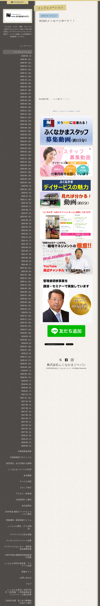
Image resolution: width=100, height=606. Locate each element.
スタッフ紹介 (25, 487)
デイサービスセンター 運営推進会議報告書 (17, 547)
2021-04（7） (26, 265)
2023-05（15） (26, 179)
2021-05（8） (26, 261)
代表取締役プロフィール (20, 457)
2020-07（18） (26, 295)
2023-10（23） (26, 162)
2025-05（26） (26, 97)
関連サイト (26, 572)
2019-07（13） (26, 330)
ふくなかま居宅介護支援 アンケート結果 (17, 564)
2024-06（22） (26, 135)
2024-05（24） (26, 138)
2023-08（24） (26, 169)
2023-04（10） (26, 182)
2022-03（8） (26, 227)
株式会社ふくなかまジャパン (66, 364)
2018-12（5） (26, 353)
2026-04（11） (26, 59)
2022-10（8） (26, 203)
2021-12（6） (26, 237)
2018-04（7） (26, 381)
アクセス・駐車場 (23, 493)
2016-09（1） (26, 442)
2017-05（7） (26, 418)
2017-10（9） (26, 401)
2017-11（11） (26, 398)
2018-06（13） (26, 374)
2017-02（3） (26, 429)
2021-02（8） (26, 271)
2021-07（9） (26, 254)
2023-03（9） (26, 186)
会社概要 (27, 475)
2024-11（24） (26, 117)
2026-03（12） (26, 63)
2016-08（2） (26, 446)
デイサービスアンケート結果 (18, 540)
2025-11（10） (26, 76)
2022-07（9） (26, 213)
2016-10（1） (26, 439)
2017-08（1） (26, 408)
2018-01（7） (26, 391)
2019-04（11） (26, 340)
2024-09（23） (26, 124)
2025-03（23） (26, 104)
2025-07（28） (26, 90)
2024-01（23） (26, 152)
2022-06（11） (26, 217)
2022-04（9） (26, 224)
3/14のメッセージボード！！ (57, 20)
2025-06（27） (26, 94)
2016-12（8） (26, 435)
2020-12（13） (26, 278)
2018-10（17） (26, 360)
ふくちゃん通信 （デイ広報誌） (19, 527)
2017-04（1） (26, 422)
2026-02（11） (26, 66)
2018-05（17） (26, 377)
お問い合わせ (25, 578)
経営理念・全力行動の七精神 (18, 463)
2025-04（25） (26, 100)
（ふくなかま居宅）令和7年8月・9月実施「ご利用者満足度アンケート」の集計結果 (18, 592)
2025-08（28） (26, 87)
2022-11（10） (26, 200)
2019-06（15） (26, 333)
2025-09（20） (26, 83)
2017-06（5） (26, 415)
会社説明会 (26, 506)
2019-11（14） (26, 319)
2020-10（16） (26, 285)
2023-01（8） (26, 193)
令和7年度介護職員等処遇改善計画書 (18, 556)
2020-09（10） (26, 288)
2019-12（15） (26, 316)
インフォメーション (22, 52)
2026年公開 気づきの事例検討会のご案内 (19, 601)
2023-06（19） (26, 176)
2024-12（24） (26, 114)
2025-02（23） (26, 107)
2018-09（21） (26, 364)
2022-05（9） (26, 220)
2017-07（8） (26, 412)
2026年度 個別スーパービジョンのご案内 (18, 513)
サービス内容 (25, 481)
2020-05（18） (26, 302)
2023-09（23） (26, 165)
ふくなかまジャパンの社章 (19, 469)
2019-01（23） (26, 350)
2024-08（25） (26, 128)
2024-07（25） (26, 131)
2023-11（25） (26, 159)
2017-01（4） (26, 432)
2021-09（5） (26, 247)
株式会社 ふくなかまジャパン (60, 111)
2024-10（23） (26, 121)
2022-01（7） (26, 234)
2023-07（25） (26, 172)
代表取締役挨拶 (24, 451)
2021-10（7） (26, 244)
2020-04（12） (26, 306)
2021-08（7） (26, 251)
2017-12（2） (26, 394)
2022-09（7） (26, 206)
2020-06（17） (26, 299)
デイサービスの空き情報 (20, 534)
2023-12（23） (26, 155)
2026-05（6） (26, 56)
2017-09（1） (26, 405)
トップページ (25, 46)
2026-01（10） (26, 70)
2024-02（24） (26, 148)
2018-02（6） (26, 388)
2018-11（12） (26, 357)
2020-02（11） (26, 309)
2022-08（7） (26, 210)
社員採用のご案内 (23, 500)
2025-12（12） (26, 73)
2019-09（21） (26, 326)
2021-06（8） (26, 258)
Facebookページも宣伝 (74, 111)
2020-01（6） (26, 312)
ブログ (28, 584)
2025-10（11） (26, 80)
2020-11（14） (26, 282)
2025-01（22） (26, 111)
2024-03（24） (26, 145)
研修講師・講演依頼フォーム (18, 520)
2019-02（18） (26, 347)
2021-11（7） (26, 241)
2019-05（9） (26, 336)
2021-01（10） (26, 275)
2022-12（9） (26, 196)
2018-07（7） (26, 371)
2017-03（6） (26, 425)
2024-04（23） (26, 141)
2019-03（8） (26, 343)
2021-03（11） (26, 268)
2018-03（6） (26, 384)
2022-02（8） (26, 230)
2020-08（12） (26, 292)
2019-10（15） (26, 323)
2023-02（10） (26, 189)
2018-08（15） (26, 367)
